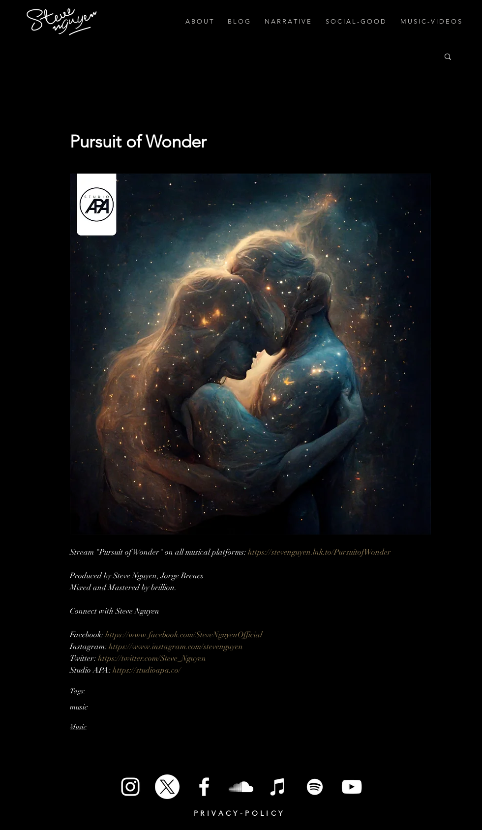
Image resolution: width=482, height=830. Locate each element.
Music (78, 727)
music (79, 707)
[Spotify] (314, 786)
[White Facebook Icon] (204, 786)
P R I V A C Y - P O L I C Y (238, 813)
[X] (167, 786)
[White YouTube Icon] (351, 786)
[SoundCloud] (241, 786)
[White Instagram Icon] (130, 786)
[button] (447, 56)
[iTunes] (278, 786)
